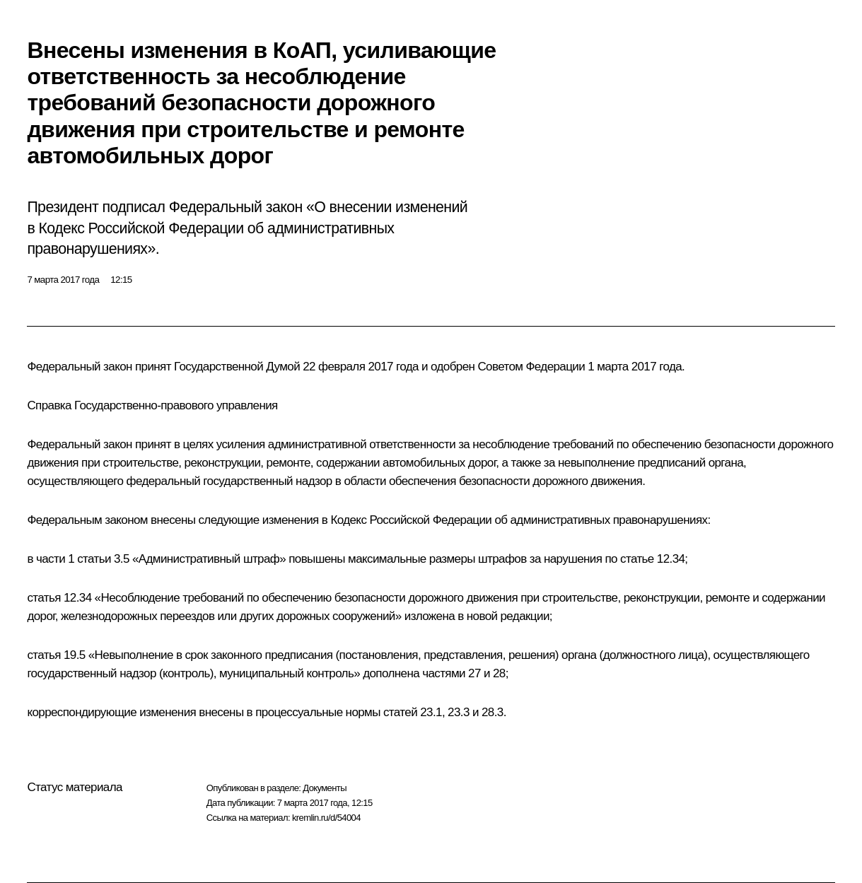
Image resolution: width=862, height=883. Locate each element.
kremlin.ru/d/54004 (326, 817)
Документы (324, 788)
